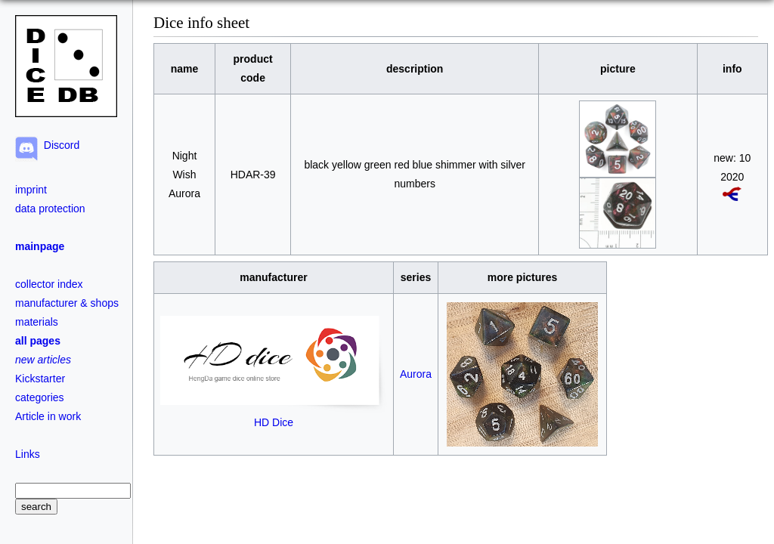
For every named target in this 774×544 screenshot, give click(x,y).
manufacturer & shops (67, 303)
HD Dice (273, 415)
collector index (49, 284)
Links (27, 454)
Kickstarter (40, 378)
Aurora (416, 374)
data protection (50, 208)
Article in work (48, 416)
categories (39, 397)
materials (36, 322)
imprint (31, 190)
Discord (58, 145)
